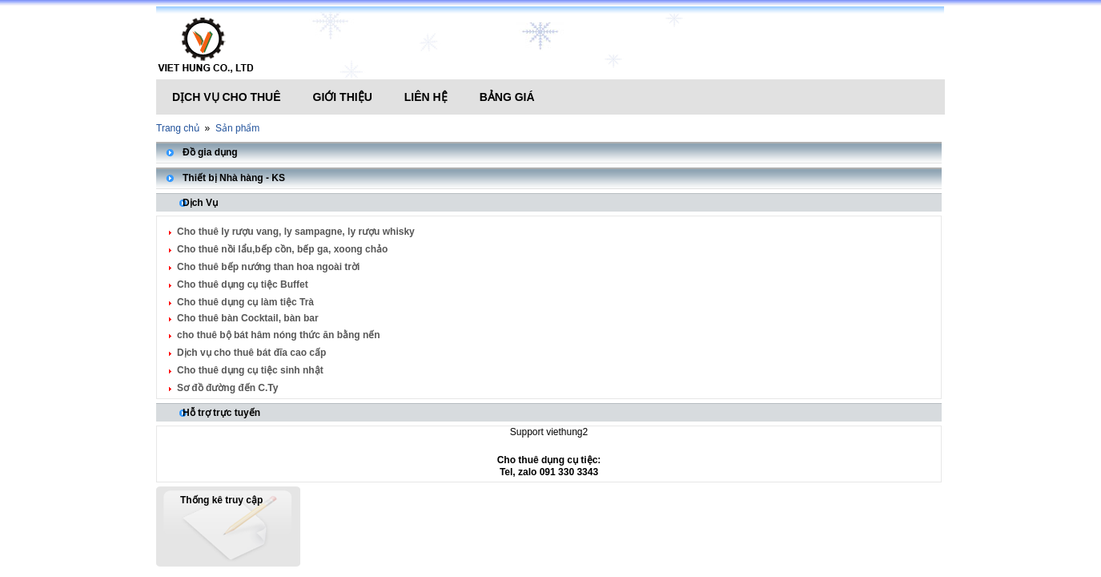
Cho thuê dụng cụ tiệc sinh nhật (250, 370)
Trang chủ (177, 128)
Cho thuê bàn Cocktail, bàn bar (248, 318)
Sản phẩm (237, 128)
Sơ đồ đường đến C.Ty (227, 387)
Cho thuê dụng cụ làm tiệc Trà (245, 302)
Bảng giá (507, 97)
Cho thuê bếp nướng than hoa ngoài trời (268, 266)
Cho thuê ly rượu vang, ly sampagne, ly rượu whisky (296, 231)
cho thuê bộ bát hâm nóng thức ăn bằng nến (278, 335)
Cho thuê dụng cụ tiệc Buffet (242, 284)
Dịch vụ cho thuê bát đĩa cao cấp (251, 352)
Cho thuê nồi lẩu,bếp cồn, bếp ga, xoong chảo (282, 249)
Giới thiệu (342, 97)
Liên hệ (426, 97)
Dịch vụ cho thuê (226, 97)
